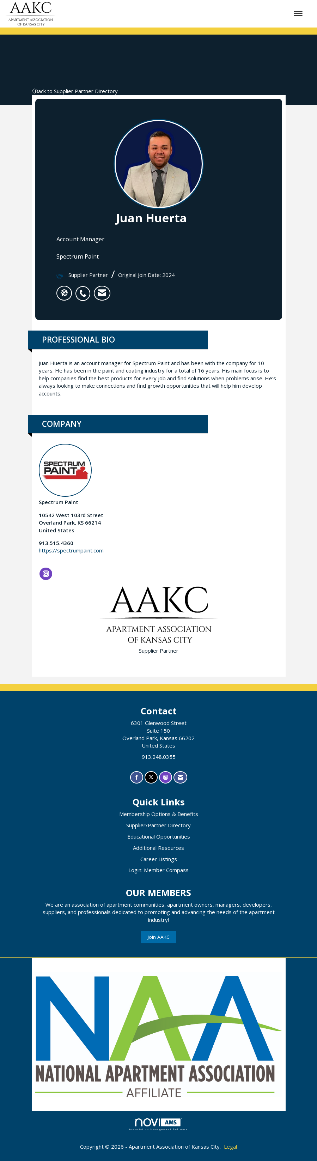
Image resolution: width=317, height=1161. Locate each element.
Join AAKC (159, 937)
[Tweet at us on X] (151, 777)
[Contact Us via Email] (180, 777)
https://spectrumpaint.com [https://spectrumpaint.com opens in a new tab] (71, 550)
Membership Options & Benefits (158, 813)
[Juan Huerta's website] (64, 293)
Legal (230, 1146)
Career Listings (158, 859)
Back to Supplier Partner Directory (75, 91)
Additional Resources (158, 847)
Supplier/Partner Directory (158, 825)
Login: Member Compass (158, 869)
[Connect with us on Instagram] (165, 777)
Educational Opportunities (158, 836)
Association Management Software (158, 1124)
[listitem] (84, 290)
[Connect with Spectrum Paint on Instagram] (46, 574)
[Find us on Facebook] (136, 777)
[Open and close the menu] (182, 13)
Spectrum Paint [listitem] (65, 475)
